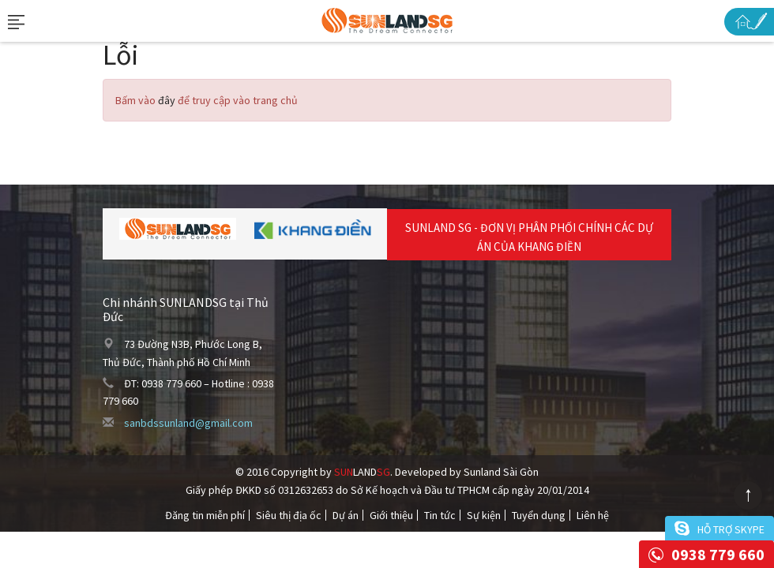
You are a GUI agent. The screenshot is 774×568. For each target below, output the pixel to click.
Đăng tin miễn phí (205, 515)
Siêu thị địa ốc (288, 515)
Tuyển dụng (538, 515)
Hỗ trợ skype (731, 529)
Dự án (346, 515)
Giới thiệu (391, 515)
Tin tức (440, 515)
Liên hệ (593, 515)
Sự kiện (484, 515)
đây (166, 100)
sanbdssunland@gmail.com (188, 423)
